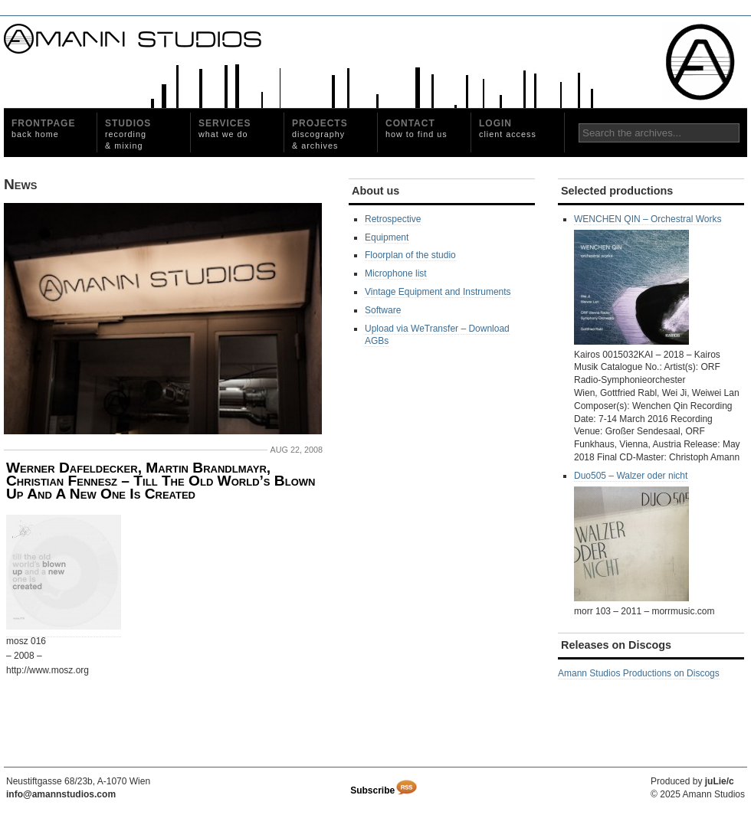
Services (224, 128)
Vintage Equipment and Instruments (438, 291)
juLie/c (719, 781)
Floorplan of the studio (410, 255)
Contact (416, 128)
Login (507, 128)
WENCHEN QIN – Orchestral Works (647, 279)
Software (383, 310)
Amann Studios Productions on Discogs (639, 673)
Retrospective (393, 219)
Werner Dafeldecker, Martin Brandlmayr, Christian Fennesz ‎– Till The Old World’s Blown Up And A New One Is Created (160, 481)
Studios (128, 134)
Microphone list (396, 273)
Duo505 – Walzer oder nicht (631, 535)
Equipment (386, 237)
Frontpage (43, 128)
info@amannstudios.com (61, 794)
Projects (320, 134)
